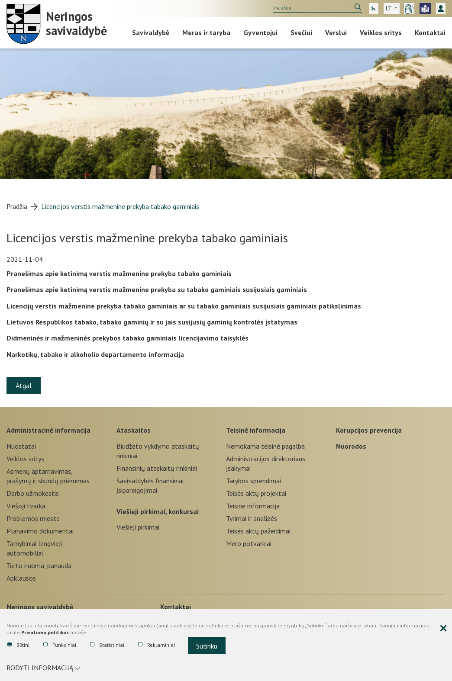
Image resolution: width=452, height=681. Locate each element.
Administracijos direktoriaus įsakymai (265, 463)
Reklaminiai (156, 645)
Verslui (336, 32)
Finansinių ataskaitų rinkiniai (156, 468)
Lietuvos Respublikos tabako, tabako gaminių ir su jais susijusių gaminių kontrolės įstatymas (151, 322)
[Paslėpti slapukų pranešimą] (443, 628)
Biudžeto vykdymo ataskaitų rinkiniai (157, 451)
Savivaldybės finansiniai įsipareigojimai (150, 485)
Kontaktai (430, 32)
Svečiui (301, 32)
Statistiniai (107, 645)
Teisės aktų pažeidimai (258, 531)
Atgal (24, 385)
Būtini (18, 645)
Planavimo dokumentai (40, 531)
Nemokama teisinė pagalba (265, 446)
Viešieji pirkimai (137, 527)
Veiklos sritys (381, 32)
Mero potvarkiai (248, 543)
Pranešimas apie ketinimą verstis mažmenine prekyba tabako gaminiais (119, 273)
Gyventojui (260, 32)
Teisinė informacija (255, 430)
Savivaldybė (150, 32)
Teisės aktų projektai (256, 493)
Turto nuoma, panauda (38, 565)
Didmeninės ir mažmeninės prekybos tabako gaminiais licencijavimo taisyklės (127, 338)
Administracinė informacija (48, 430)
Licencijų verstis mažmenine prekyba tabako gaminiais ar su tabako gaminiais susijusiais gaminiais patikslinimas (183, 306)
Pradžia (16, 206)
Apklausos (21, 578)
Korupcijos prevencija (369, 430)
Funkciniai (59, 645)
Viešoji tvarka (25, 505)
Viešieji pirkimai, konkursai (157, 511)
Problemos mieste (33, 518)
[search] (317, 8)
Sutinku (206, 646)
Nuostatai (21, 446)
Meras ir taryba (206, 32)
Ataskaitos (133, 430)
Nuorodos (351, 446)
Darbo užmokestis (32, 493)
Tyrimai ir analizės (251, 518)
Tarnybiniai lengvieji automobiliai (34, 548)
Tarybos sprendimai (253, 480)
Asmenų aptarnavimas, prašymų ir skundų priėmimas (48, 476)
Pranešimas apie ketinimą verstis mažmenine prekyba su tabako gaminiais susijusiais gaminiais (156, 289)
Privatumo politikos (45, 633)
